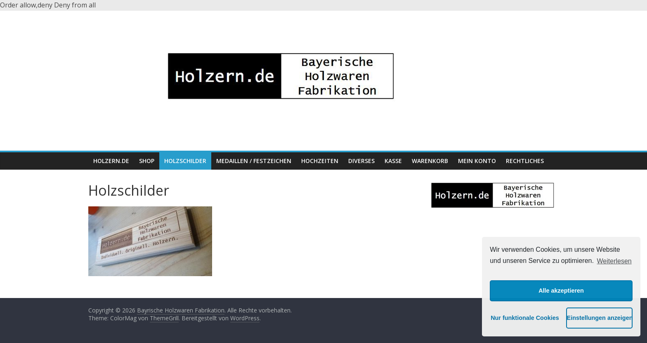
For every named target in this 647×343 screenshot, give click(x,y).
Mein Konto (477, 161)
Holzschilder (185, 161)
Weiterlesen (614, 261)
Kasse (393, 161)
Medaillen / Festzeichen (253, 161)
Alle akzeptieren (561, 290)
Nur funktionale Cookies (523, 318)
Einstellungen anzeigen (600, 318)
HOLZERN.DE (111, 161)
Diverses (361, 161)
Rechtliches (525, 161)
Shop (146, 161)
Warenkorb (430, 161)
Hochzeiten (319, 161)
